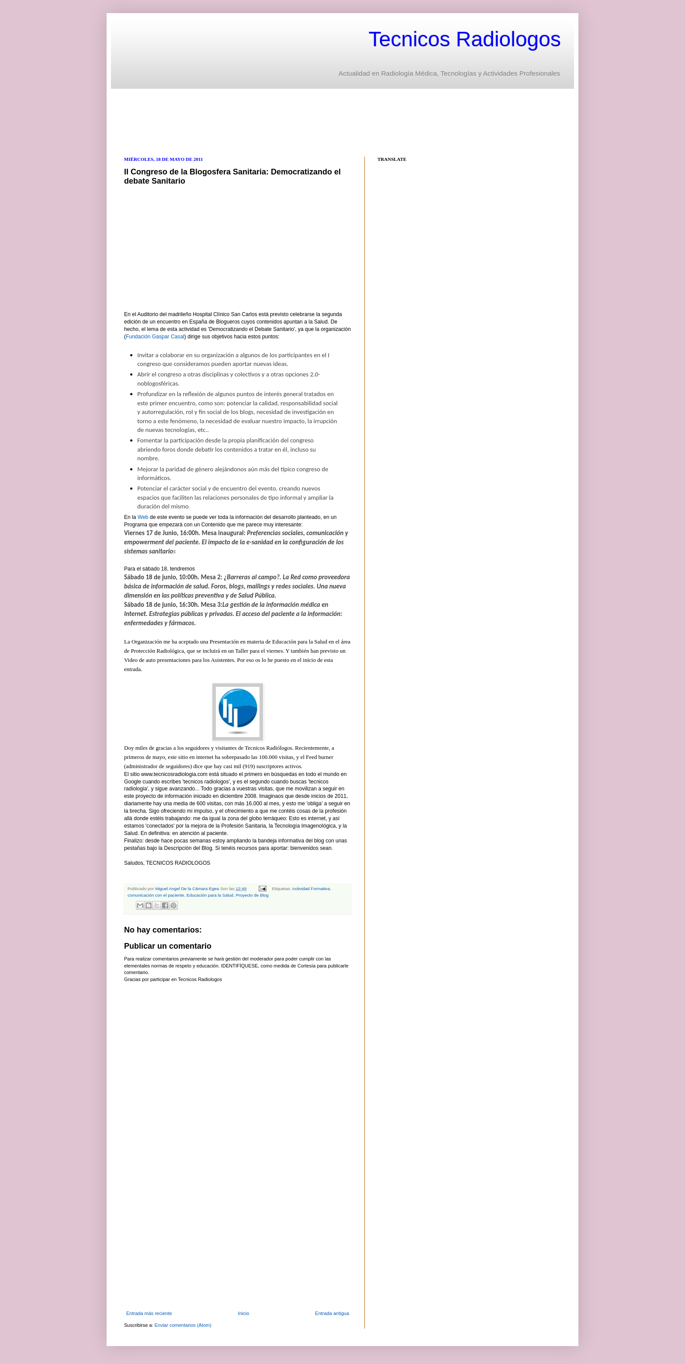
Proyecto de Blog (252, 895)
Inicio (243, 1313)
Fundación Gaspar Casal (155, 337)
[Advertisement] (283, 121)
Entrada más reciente (149, 1313)
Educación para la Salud (210, 895)
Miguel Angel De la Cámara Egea (187, 888)
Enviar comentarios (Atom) (183, 1325)
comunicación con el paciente (156, 895)
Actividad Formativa (311, 888)
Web (143, 517)
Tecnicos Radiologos (465, 39)
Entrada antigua (332, 1313)
